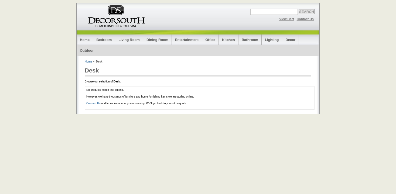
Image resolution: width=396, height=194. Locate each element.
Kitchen (228, 40)
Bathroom (250, 40)
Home (85, 40)
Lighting (272, 40)
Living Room (129, 40)
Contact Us (305, 19)
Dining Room (157, 40)
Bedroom (104, 40)
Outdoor (87, 50)
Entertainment (187, 40)
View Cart (286, 19)
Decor (290, 40)
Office (210, 40)
